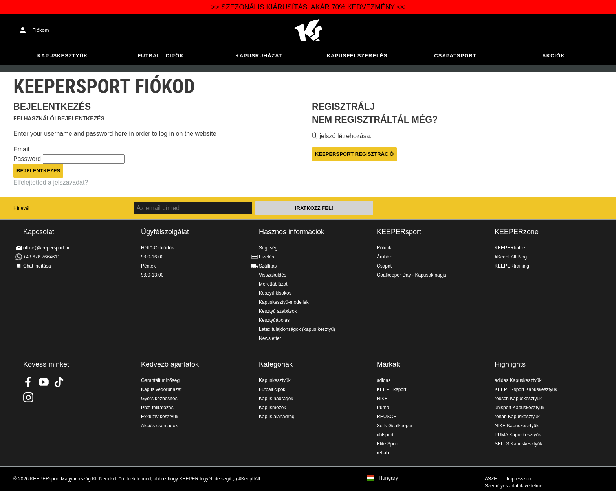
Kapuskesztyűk (62, 56)
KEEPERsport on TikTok (59, 382)
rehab (383, 453)
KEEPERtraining (512, 266)
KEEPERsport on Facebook (28, 382)
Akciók (553, 56)
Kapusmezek (272, 407)
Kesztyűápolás (274, 320)
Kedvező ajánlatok (170, 364)
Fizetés (266, 257)
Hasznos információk (291, 232)
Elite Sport (387, 444)
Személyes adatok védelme (514, 486)
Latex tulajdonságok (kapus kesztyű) (297, 329)
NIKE (382, 398)
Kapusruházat (258, 56)
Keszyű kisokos (275, 293)
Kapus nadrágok (276, 398)
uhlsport (385, 434)
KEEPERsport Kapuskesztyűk (526, 389)
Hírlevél (21, 208)
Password (28, 158)
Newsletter (270, 338)
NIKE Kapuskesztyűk (517, 425)
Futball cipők (160, 56)
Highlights (510, 364)
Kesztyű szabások (278, 311)
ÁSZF (491, 479)
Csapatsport (455, 56)
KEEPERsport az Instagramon (28, 397)
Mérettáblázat (273, 284)
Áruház (384, 257)
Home (308, 30)
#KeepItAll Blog (511, 257)
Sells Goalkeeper (394, 425)
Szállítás (268, 266)
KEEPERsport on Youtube (43, 382)
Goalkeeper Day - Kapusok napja (411, 275)
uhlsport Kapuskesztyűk (519, 407)
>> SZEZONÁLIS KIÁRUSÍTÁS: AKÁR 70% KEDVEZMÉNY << (308, 7)
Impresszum (519, 479)
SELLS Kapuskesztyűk (518, 444)
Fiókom (40, 30)
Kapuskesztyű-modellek (284, 302)
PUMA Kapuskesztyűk (518, 434)
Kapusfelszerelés (357, 56)
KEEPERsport (399, 232)
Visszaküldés (272, 275)
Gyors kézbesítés (159, 398)
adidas (383, 380)
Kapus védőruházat (161, 389)
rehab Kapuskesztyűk (517, 416)
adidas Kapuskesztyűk (518, 380)
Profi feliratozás (157, 407)
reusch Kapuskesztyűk (518, 398)
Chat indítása (37, 266)
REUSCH (387, 416)
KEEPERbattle (510, 248)
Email (22, 149)
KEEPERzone (517, 232)
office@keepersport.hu (47, 248)
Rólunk (384, 248)
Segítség (268, 248)
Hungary (388, 478)
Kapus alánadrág (277, 416)
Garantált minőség (160, 380)
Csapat (384, 266)
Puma (383, 407)
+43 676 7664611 (41, 257)
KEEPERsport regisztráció (354, 154)
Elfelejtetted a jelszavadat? (50, 182)
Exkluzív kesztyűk (159, 416)
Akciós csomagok (159, 425)
